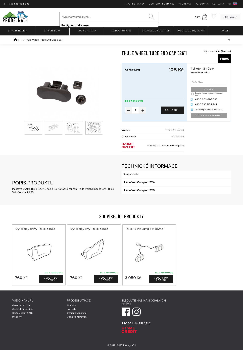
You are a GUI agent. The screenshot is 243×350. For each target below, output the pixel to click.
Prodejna (185, 4)
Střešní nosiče (17, 31)
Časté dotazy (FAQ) (22, 313)
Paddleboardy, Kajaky (191, 31)
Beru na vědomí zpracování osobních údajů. (209, 94)
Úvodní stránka (15, 39)
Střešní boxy (52, 31)
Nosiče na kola (86, 31)
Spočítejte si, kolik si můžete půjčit (165, 145)
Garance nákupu (21, 305)
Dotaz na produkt (209, 115)
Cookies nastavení (77, 316)
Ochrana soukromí (76, 313)
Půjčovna (202, 4)
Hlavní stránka (134, 4)
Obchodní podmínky (161, 4)
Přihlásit (230, 17)
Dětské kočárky (121, 31)
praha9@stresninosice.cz (209, 109)
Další (225, 31)
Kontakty (218, 4)
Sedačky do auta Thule (156, 31)
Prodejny (17, 316)
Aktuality (71, 305)
